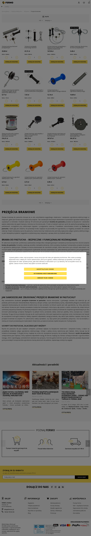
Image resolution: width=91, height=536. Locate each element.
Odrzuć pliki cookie (45, 278)
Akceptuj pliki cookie (45, 269)
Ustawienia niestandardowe (45, 273)
